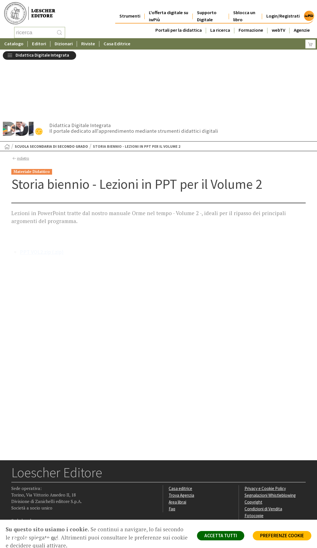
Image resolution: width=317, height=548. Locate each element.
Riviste (88, 44)
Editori (39, 44)
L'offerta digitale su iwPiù (168, 11)
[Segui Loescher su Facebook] (16, 484)
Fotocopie (254, 458)
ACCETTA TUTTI (220, 535)
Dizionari (64, 44)
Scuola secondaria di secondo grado (51, 89)
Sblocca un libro (244, 11)
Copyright (253, 445)
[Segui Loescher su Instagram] (27, 484)
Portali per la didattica (178, 26)
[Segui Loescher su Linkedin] (38, 484)
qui (54, 537)
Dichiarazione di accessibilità (270, 465)
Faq (172, 451)
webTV (278, 26)
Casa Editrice (117, 44)
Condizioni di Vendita (263, 451)
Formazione (251, 26)
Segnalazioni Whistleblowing (270, 438)
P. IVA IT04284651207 (30, 507)
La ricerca (220, 26)
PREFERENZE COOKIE (282, 535)
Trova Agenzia (181, 438)
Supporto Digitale (207, 11)
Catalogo (13, 44)
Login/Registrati (283, 12)
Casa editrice (180, 431)
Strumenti (129, 12)
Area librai (177, 445)
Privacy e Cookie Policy (265, 431)
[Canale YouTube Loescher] (49, 484)
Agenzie (302, 26)
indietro (20, 101)
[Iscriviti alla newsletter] (60, 484)
